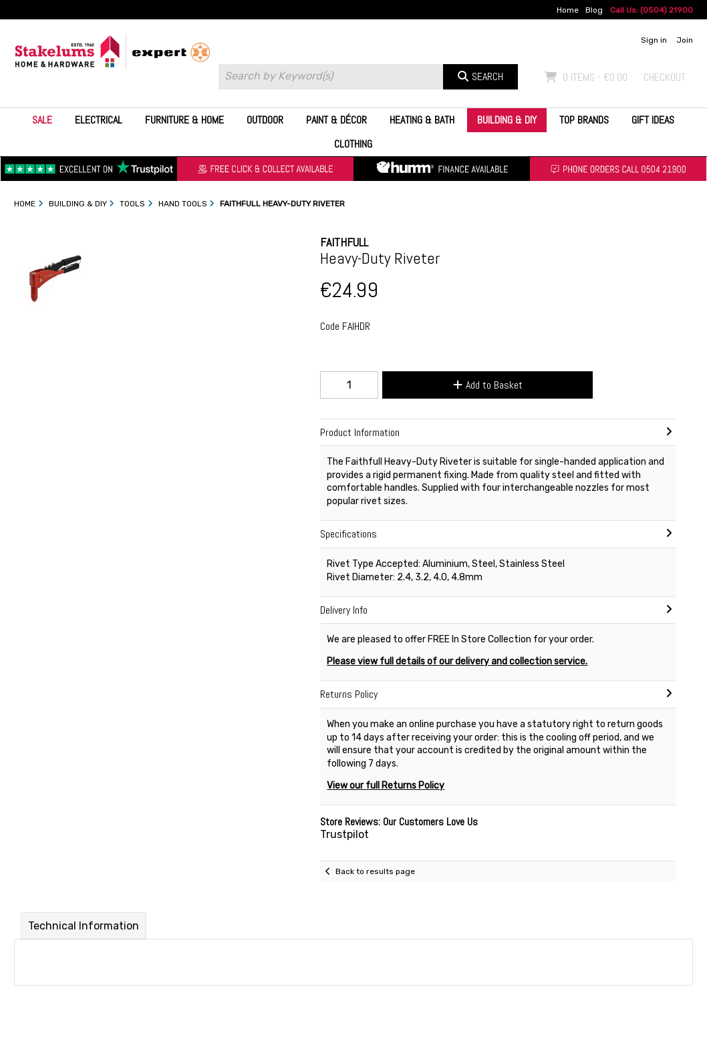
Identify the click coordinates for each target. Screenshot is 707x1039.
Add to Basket (488, 385)
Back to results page (375, 871)
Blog (594, 10)
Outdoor (265, 120)
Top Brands (584, 120)
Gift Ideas (652, 120)
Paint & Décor (336, 120)
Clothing (353, 144)
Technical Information (83, 925)
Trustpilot (344, 834)
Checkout (665, 77)
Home (568, 10)
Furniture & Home (184, 120)
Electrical (98, 120)
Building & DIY (507, 120)
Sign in (654, 40)
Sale (42, 120)
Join (684, 40)
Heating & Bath (422, 120)
